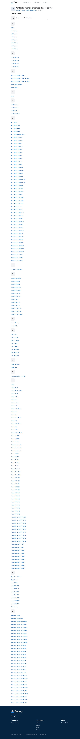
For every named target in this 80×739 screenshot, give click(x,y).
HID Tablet (14, 122)
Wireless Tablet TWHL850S (19, 636)
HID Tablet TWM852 (17, 225)
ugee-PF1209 (15, 586)
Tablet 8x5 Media (16, 424)
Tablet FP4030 (15, 436)
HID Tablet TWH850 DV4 (18, 182)
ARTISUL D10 (15, 57)
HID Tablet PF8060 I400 (18, 134)
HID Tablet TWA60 (16, 155)
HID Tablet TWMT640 (17, 249)
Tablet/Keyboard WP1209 (18, 517)
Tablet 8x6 (14, 427)
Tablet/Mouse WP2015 (17, 547)
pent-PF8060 (15, 340)
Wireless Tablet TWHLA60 (19, 639)
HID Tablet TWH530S (17, 170)
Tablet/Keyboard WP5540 (18, 532)
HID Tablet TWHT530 (17, 197)
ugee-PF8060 (15, 589)
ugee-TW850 (15, 592)
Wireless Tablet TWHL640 (19, 630)
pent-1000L (14, 334)
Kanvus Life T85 (16, 290)
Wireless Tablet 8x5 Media (19, 621)
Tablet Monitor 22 (16, 448)
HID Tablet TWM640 (17, 215)
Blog (37, 727)
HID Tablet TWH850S (17, 185)
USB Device (14, 607)
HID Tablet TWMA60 (17, 228)
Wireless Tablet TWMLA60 (19, 691)
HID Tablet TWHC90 (17, 194)
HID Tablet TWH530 (17, 167)
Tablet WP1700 (15, 487)
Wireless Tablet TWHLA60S (19, 642)
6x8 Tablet (14, 46)
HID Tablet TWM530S (17, 212)
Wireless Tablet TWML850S (19, 688)
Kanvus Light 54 (15, 296)
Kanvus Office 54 (16, 311)
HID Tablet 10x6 (15, 125)
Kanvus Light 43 (15, 293)
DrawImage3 (14, 87)
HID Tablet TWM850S (17, 222)
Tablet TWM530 (15, 472)
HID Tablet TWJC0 (16, 206)
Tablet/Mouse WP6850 (17, 562)
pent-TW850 (14, 343)
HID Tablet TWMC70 (17, 234)
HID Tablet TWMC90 (17, 237)
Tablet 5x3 (14, 406)
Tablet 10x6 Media (16, 391)
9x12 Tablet (14, 49)
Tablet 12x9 (14, 394)
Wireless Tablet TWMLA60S (19, 694)
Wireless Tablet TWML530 (19, 676)
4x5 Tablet (14, 37)
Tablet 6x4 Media (16, 418)
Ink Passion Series (16, 269)
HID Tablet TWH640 (17, 173)
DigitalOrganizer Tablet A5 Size (20, 81)
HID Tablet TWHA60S (17, 191)
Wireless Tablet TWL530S (18, 648)
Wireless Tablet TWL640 (18, 651)
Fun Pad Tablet (15, 114)
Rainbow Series (15, 364)
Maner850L (14, 326)
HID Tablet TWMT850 (17, 252)
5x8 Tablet (14, 40)
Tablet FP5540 (15, 439)
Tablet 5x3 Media (16, 409)
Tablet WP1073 (15, 478)
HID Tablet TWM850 (17, 218)
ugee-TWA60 (15, 595)
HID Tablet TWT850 (17, 261)
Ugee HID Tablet (16, 577)
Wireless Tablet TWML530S (19, 679)
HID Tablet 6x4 (15, 128)
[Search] (31, 18)
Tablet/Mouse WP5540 (18, 559)
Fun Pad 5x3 (14, 105)
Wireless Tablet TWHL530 (18, 624)
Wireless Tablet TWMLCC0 (19, 700)
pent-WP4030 (15, 349)
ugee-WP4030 (15, 598)
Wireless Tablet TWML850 (19, 685)
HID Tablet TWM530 (17, 209)
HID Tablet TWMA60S (17, 231)
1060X (12, 28)
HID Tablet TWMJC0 (17, 243)
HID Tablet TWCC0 (16, 164)
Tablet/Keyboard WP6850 (18, 535)
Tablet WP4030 (15, 502)
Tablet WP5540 (15, 505)
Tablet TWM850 (15, 475)
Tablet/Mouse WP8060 (17, 565)
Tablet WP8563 (15, 514)
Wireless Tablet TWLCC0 (18, 670)
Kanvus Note (14, 299)
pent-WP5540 (15, 352)
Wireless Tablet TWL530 (18, 645)
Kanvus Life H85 (16, 287)
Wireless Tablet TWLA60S (18, 663)
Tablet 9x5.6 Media (16, 433)
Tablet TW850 (15, 463)
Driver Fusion (15, 723)
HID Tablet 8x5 (15, 131)
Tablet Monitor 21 (16, 445)
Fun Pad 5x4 (14, 108)
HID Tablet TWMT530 (17, 246)
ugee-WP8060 (15, 604)
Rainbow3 (14, 367)
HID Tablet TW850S (17, 152)
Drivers (17, 10)
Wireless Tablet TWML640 (19, 682)
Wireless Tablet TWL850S (18, 657)
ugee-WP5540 (15, 601)
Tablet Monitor (15, 442)
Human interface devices (28, 10)
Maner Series (15, 323)
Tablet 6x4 (14, 415)
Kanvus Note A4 (15, 302)
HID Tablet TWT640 (17, 258)
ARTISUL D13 (15, 60)
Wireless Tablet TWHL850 (18, 633)
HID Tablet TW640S (17, 146)
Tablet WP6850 (15, 508)
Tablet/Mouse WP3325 (17, 550)
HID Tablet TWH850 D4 (18, 179)
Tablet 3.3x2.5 (15, 397)
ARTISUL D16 (15, 63)
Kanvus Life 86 (15, 284)
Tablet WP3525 (15, 499)
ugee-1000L (14, 583)
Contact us (43, 734)
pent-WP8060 (15, 355)
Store (63, 720)
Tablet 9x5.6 (14, 430)
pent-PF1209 (14, 337)
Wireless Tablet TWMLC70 (19, 697)
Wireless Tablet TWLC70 (18, 667)
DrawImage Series (16, 84)
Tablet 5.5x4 (14, 403)
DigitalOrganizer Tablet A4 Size (20, 78)
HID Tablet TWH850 (17, 176)
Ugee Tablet (14, 580)
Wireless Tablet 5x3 (17, 618)
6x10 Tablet (14, 43)
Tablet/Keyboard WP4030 (18, 529)
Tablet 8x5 (14, 421)
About (38, 723)
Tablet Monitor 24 (16, 451)
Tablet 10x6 (14, 388)
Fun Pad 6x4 (14, 111)
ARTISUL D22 (15, 66)
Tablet (12, 385)
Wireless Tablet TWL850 (18, 654)
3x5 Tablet (14, 34)
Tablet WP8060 (15, 511)
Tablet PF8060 (15, 457)
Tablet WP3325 (15, 496)
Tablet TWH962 (15, 469)
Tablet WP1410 (15, 484)
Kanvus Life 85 (15, 281)
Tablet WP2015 (15, 493)
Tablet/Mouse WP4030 (18, 556)
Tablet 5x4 (14, 412)
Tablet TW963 (15, 466)
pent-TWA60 (14, 346)
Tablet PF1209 (15, 454)
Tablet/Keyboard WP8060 (18, 538)
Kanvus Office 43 (16, 308)
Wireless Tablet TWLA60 (18, 660)
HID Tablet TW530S (17, 140)
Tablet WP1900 (15, 490)
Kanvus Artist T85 (16, 278)
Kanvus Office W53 (16, 314)
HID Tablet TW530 (16, 137)
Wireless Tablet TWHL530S (19, 627)
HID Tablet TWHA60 (17, 188)
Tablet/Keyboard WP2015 (18, 520)
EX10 (12, 96)
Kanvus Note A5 (15, 305)
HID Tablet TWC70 (16, 161)
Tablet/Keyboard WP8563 (18, 541)
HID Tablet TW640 (16, 143)
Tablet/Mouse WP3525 (17, 553)
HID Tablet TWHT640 (17, 200)
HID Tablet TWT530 (17, 255)
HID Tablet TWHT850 (17, 203)
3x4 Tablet (14, 31)
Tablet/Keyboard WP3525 (18, 526)
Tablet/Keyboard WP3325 (18, 523)
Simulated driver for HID (18, 376)
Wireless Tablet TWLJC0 (18, 673)
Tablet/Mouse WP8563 (17, 568)
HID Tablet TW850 (16, 149)
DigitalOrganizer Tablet (18, 75)
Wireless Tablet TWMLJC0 (19, 703)
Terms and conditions (31, 734)
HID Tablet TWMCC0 (17, 240)
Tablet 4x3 (14, 400)
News (38, 725)
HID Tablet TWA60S (17, 158)
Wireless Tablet (15, 615)
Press (38, 730)
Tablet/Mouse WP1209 (17, 544)
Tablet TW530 (15, 460)
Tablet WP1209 (15, 481)
